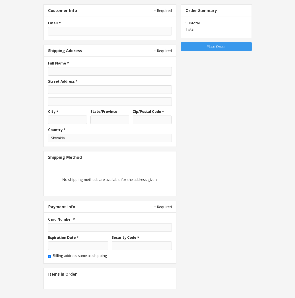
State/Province (103, 111)
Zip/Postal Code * (148, 111)
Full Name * (58, 63)
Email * (54, 23)
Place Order (216, 46)
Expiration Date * (63, 237)
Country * (56, 129)
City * (53, 111)
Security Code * (125, 237)
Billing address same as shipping (80, 255)
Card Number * (61, 219)
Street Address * (63, 81)
